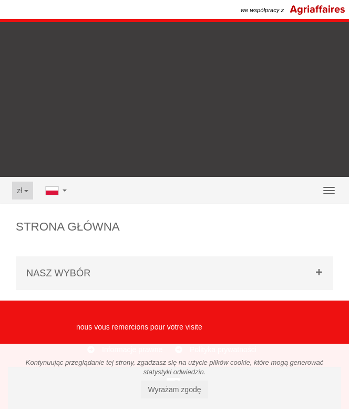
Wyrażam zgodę (174, 389)
